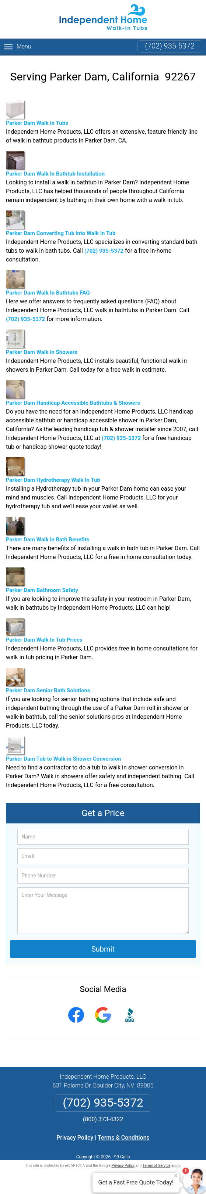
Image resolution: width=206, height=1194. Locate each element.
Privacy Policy (74, 1137)
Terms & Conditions (124, 1137)
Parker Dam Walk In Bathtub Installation (55, 164)
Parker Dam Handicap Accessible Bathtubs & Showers (73, 393)
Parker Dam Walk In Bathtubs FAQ (48, 283)
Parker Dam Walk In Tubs (37, 113)
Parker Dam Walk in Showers (41, 342)
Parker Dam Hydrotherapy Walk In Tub (53, 470)
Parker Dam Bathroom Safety (42, 580)
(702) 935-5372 (170, 46)
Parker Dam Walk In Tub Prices (44, 630)
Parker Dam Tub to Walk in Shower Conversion (63, 749)
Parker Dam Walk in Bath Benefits (47, 530)
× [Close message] (176, 1175)
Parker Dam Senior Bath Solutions (48, 681)
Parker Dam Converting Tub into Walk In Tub (60, 223)
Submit (103, 949)
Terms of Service (157, 1166)
